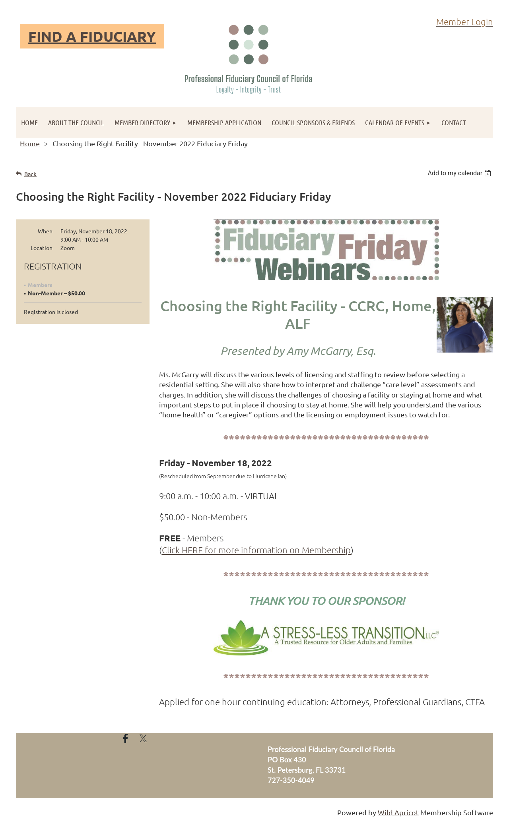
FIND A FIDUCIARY (92, 36)
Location (41, 247)
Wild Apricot (398, 812)
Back (30, 174)
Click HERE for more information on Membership (256, 550)
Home (30, 143)
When (45, 231)
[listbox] (460, 173)
